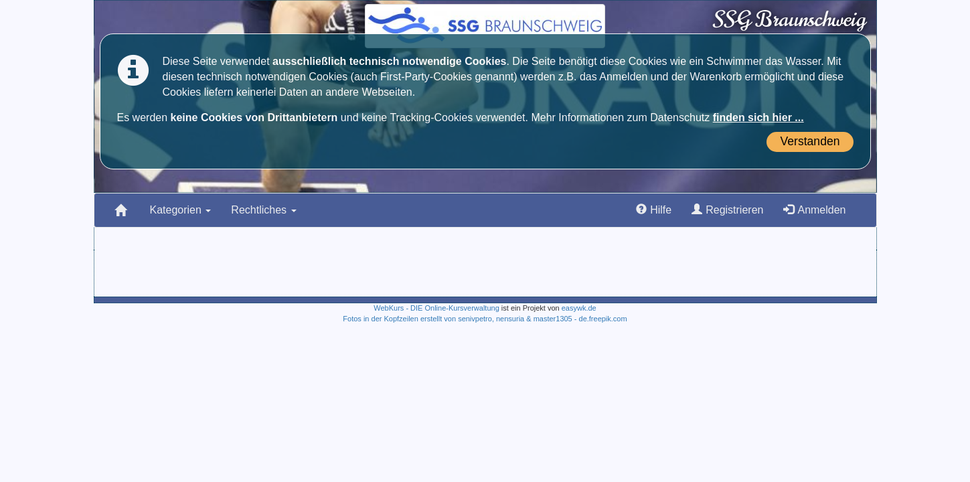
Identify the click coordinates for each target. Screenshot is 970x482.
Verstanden (809, 141)
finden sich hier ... (758, 117)
